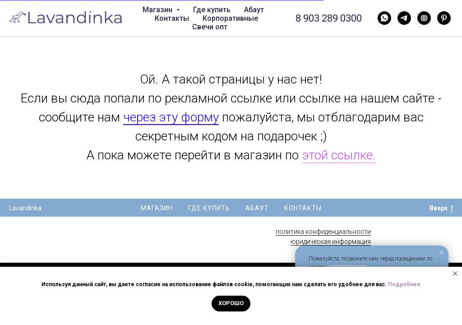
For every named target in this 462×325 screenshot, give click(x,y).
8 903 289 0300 (329, 18)
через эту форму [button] (171, 117)
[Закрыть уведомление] (441, 252)
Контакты (172, 18)
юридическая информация (331, 241)
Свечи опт (209, 27)
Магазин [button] (158, 9)
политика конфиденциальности (323, 231)
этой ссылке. (339, 155)
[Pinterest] (444, 18)
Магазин (157, 208)
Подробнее (404, 284)
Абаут (254, 9)
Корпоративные (230, 18)
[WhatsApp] (384, 18)
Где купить (212, 9)
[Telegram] (404, 18)
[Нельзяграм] (424, 18)
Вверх (441, 208)
